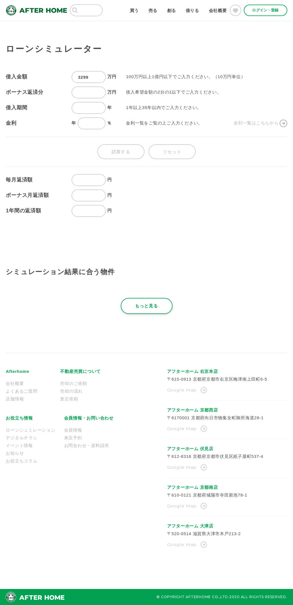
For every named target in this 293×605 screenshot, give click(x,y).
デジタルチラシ (21, 437)
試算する (121, 151)
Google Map (182, 390)
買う (134, 10)
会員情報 (73, 430)
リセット (172, 151)
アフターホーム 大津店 (190, 525)
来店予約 (73, 437)
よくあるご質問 (21, 391)
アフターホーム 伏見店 (190, 448)
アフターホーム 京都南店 (192, 487)
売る (153, 10)
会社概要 (218, 10)
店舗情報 (15, 398)
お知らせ (15, 453)
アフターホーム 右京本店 (192, 371)
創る (171, 10)
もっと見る (146, 305)
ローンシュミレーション (30, 430)
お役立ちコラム (21, 460)
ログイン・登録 (265, 10)
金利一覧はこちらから (256, 122)
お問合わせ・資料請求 (86, 445)
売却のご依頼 (73, 383)
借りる (192, 10)
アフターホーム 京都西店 (192, 410)
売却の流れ (71, 391)
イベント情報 (19, 445)
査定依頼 (69, 398)
